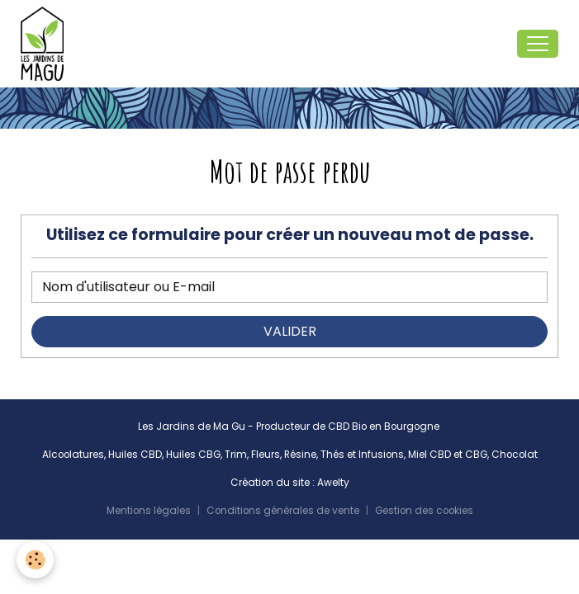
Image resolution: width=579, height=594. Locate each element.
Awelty (333, 482)
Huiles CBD (135, 454)
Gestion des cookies (424, 510)
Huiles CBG (193, 454)
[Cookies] (35, 559)
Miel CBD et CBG (447, 454)
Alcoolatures (73, 454)
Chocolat (514, 454)
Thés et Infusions (362, 454)
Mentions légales (149, 510)
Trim (236, 454)
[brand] (45, 44)
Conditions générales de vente (282, 510)
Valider (289, 331)
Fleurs (265, 454)
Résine (300, 454)
